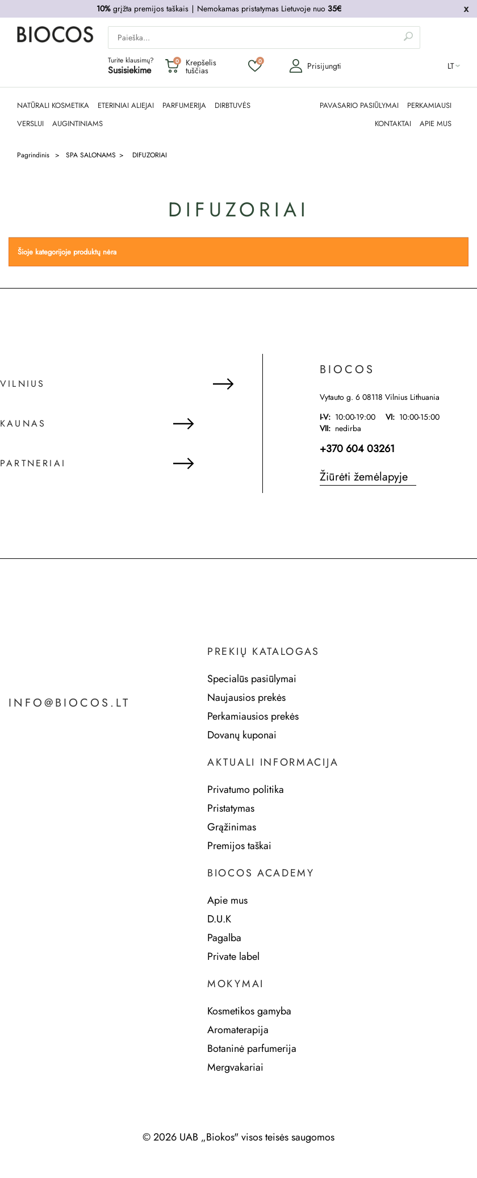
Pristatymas (230, 808)
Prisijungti (315, 66)
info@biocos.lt (69, 703)
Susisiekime (129, 70)
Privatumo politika (245, 789)
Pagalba (224, 937)
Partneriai (33, 463)
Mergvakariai (235, 1067)
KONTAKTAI (393, 123)
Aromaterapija (238, 1029)
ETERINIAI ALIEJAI (126, 105)
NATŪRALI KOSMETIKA (53, 105)
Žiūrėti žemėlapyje (364, 477)
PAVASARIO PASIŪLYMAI (359, 105)
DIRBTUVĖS (232, 105)
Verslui (30, 123)
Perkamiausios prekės (253, 716)
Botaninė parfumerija (251, 1048)
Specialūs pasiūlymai (251, 678)
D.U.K (219, 919)
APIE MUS (435, 123)
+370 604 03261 (357, 448)
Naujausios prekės (246, 697)
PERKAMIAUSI (429, 105)
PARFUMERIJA (184, 105)
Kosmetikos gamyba (249, 1011)
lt (450, 66)
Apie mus (227, 900)
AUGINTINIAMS (77, 123)
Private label (233, 956)
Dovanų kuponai (242, 735)
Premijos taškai (239, 845)
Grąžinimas (231, 827)
